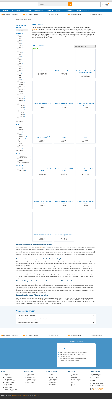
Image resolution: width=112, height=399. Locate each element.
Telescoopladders (53, 379)
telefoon (34, 299)
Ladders (21, 19)
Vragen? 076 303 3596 (97, 14)
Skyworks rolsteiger (9, 390)
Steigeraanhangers (9, 382)
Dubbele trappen (53, 377)
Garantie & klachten (76, 379)
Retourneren (74, 377)
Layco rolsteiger (8, 387)
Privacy (26, 395)
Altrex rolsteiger (8, 384)
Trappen (51, 374)
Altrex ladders (52, 382)
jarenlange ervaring (26, 284)
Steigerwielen (30, 375)
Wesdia (37, 395)
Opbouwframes (30, 374)
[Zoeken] (70, 4)
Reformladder (52, 380)
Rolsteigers (7, 374)
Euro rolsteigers (8, 377)
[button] (56, 315)
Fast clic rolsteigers (9, 375)
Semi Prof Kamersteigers (11, 380)
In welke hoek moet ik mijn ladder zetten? (28, 322)
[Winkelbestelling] (85, 46)
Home (17, 19)
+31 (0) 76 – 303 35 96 (97, 389)
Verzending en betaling (76, 380)
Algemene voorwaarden (18, 395)
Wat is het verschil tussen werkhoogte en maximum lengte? (32, 319)
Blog (72, 382)
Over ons (73, 384)
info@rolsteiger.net (98, 388)
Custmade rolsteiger (9, 385)
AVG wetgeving (75, 375)
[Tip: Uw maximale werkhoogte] (22, 30)
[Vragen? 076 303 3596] (91, 14)
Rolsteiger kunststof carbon (11, 389)
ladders (41, 247)
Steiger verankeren (31, 377)
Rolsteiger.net (35, 29)
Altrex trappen (52, 384)
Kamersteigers (8, 379)
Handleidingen (74, 374)
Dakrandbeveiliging (31, 379)
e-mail (39, 299)
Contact (73, 385)
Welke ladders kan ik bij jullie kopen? (27, 315)
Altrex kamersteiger (31, 380)
